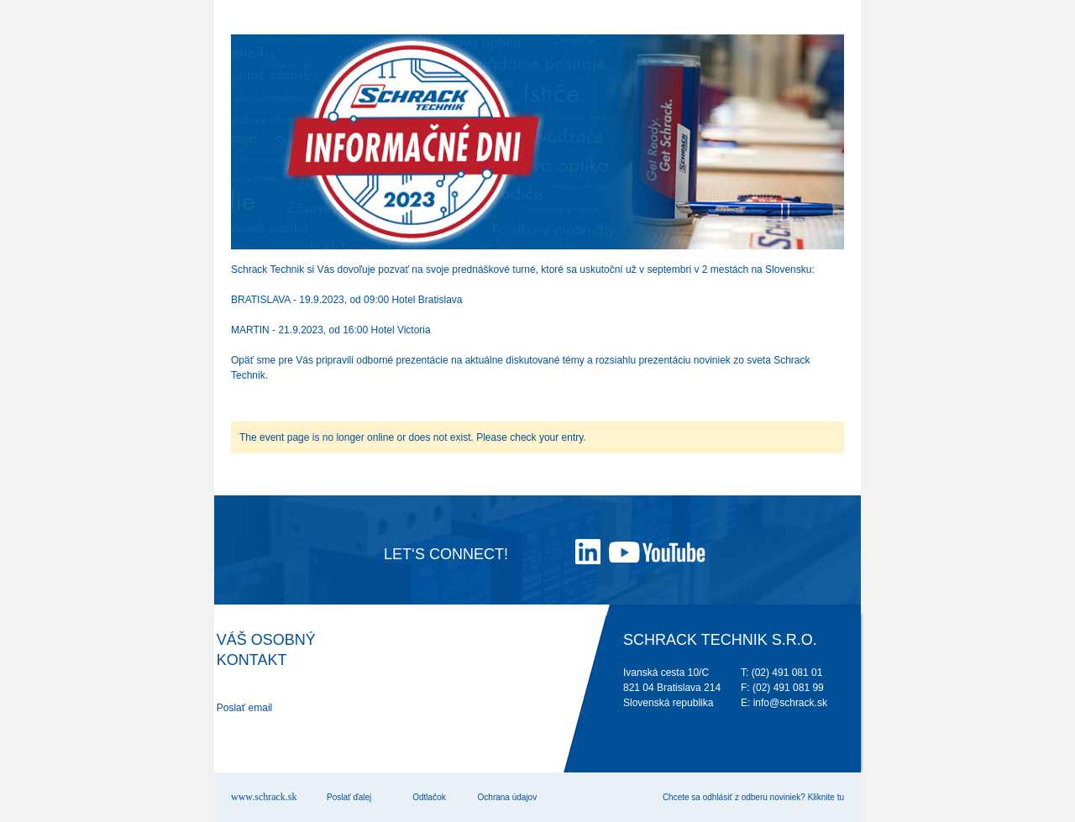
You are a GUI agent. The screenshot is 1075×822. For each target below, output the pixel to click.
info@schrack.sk (790, 703)
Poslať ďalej (349, 797)
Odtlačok (428, 797)
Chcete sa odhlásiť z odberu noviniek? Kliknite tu (753, 797)
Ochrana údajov (508, 797)
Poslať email (245, 708)
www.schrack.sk (264, 797)
